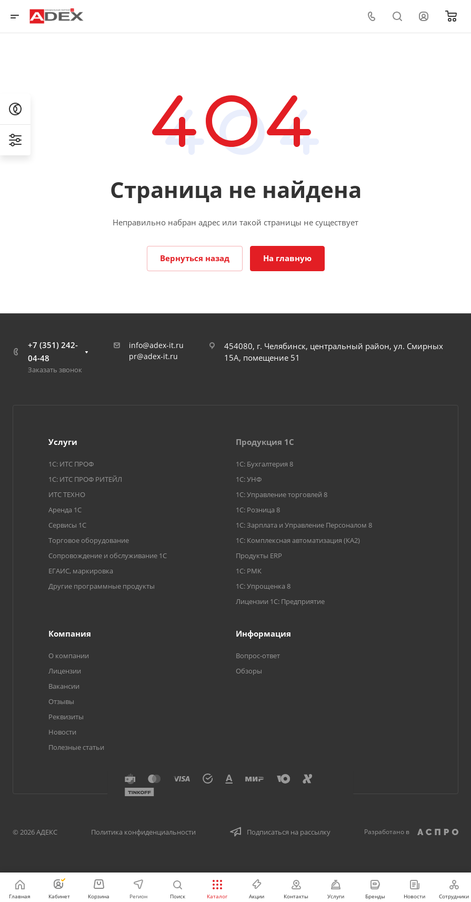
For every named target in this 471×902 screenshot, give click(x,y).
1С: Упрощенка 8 (263, 586)
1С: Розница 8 (258, 509)
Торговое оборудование (88, 540)
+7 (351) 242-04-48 (53, 351)
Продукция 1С (265, 442)
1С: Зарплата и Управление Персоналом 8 (304, 525)
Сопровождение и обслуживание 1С (107, 555)
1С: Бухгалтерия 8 (264, 464)
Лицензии (64, 671)
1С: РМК (249, 571)
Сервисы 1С (67, 525)
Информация (263, 633)
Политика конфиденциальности (143, 832)
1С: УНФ (249, 479)
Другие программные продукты (101, 586)
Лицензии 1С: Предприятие (280, 601)
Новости (62, 732)
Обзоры (249, 671)
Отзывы (61, 701)
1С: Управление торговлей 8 (281, 494)
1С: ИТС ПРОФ (71, 464)
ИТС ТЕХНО (66, 494)
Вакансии (63, 686)
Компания (69, 633)
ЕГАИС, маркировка (80, 571)
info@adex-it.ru (156, 345)
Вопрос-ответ (258, 655)
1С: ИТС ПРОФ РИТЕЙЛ (85, 479)
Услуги (62, 442)
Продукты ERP (259, 555)
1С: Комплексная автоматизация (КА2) (298, 540)
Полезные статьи (76, 747)
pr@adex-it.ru (153, 356)
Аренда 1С (65, 509)
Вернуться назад (194, 258)
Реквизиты (66, 716)
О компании (68, 655)
